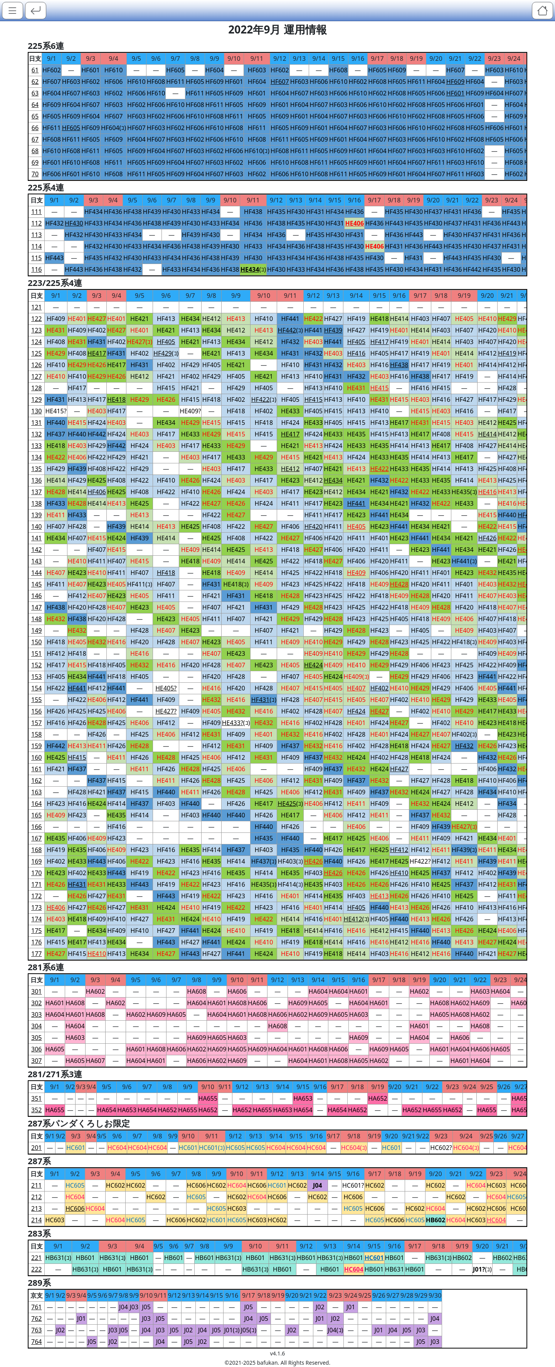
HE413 (236, 318)
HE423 (290, 480)
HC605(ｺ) (520, 1197)
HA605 (318, 1003)
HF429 (190, 365)
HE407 (56, 572)
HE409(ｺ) (356, 676)
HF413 (166, 318)
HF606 (113, 81)
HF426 (507, 549)
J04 (123, 1307)
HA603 (480, 991)
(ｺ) (253, 269)
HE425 (507, 422)
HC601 (75, 1147)
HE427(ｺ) (139, 342)
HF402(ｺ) (464, 734)
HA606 (237, 991)
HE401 (77, 318)
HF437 (433, 211)
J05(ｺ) (248, 1330)
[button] (12, 10)
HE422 (313, 318)
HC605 (235, 1147)
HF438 (132, 211)
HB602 (462, 1257)
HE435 (356, 434)
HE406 (77, 457)
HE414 (399, 318)
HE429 (507, 318)
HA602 (95, 991)
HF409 (56, 318)
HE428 (56, 492)
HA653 (303, 1098)
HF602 (51, 70)
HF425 (487, 469)
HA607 (95, 1060)
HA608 (196, 991)
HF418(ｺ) (464, 642)
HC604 (117, 1147)
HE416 (507, 503)
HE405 (464, 318)
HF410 (264, 318)
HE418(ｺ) (236, 584)
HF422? (420, 861)
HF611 (175, 81)
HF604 (214, 70)
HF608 (338, 70)
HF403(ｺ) (290, 861)
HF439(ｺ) (464, 850)
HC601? (353, 1185)
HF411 (290, 503)
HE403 (313, 342)
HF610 (113, 70)
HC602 (115, 1185)
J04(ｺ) (335, 1330)
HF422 (96, 457)
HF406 (290, 526)
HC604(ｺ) (354, 1147)
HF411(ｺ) (139, 584)
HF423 (290, 584)
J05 (146, 1307)
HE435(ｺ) (464, 492)
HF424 (96, 422)
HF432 (54, 223)
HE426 (96, 365)
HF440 (56, 422)
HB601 (85, 1257)
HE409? (190, 411)
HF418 (211, 399)
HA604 (318, 991)
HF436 (113, 211)
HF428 (507, 388)
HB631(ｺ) (58, 1257)
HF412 (487, 353)
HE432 (487, 572)
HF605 (175, 70)
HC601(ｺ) (212, 1147)
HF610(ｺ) (256, 151)
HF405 (379, 353)
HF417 (399, 353)
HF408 (56, 342)
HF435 (276, 211)
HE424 (116, 538)
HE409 (190, 549)
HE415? (55, 411)
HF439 (152, 211)
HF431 (315, 211)
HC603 (496, 1185)
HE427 (96, 318)
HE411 (56, 515)
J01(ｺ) (231, 1330)
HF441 (290, 318)
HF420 (487, 330)
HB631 (394, 1269)
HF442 (472, 269)
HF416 (379, 365)
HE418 (379, 318)
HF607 (455, 70)
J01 (350, 1307)
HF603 (257, 70)
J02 (320, 1307)
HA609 (298, 1003)
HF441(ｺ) (464, 561)
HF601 (90, 70)
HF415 (166, 388)
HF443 (394, 223)
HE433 (290, 411)
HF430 (171, 211)
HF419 (356, 318)
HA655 (208, 1098)
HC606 (196, 1185)
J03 (134, 1307)
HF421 (166, 376)
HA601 (358, 991)
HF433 (191, 211)
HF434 (93, 211)
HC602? (441, 1147)
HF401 (379, 538)
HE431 (56, 330)
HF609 (397, 70)
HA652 (377, 1098)
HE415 (399, 399)
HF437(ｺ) (263, 861)
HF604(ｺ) (113, 128)
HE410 (487, 318)
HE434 (190, 318)
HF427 (333, 318)
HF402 (96, 330)
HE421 (139, 318)
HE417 (116, 365)
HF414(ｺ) (290, 884)
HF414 (487, 365)
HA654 (106, 1110)
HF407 (441, 318)
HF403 (420, 318)
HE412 (211, 318)
